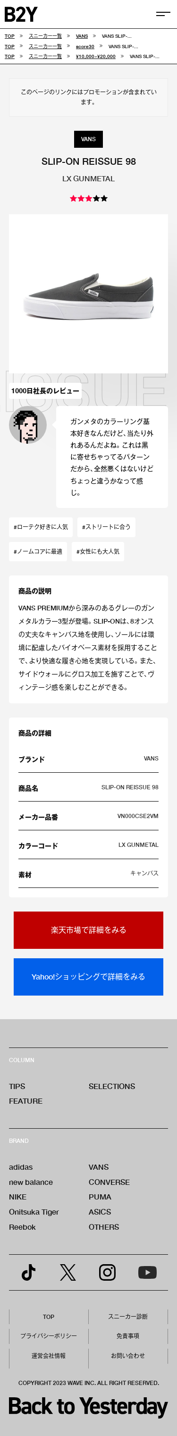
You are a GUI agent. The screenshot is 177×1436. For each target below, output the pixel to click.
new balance (31, 1181)
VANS (99, 1166)
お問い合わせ (128, 1356)
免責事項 (128, 1336)
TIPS (17, 1085)
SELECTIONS (112, 1085)
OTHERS (104, 1226)
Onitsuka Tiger (34, 1211)
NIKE (17, 1196)
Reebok (22, 1226)
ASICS (100, 1211)
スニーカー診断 (128, 1316)
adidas (21, 1166)
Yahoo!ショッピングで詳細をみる (88, 976)
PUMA (100, 1196)
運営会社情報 (49, 1356)
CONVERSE (109, 1181)
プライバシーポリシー (48, 1336)
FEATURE (25, 1100)
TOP (48, 1316)
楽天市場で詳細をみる (88, 929)
